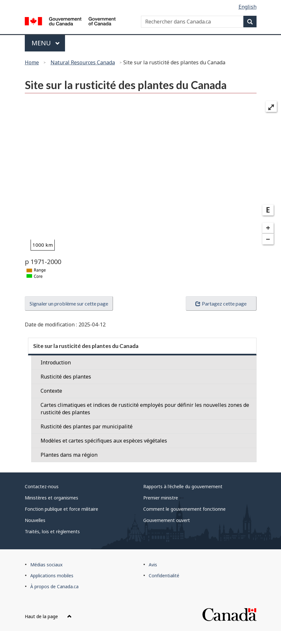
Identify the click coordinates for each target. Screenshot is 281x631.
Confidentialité (164, 575)
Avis (153, 565)
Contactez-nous (42, 486)
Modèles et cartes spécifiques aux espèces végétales (104, 440)
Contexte (51, 390)
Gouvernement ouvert (166, 520)
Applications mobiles (51, 575)
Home (32, 62)
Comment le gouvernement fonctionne (184, 509)
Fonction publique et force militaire (61, 509)
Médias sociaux (46, 565)
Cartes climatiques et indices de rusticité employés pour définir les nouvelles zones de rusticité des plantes (145, 408)
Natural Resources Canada (83, 62)
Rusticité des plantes (66, 376)
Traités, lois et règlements (52, 531)
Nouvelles (35, 520)
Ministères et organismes (51, 498)
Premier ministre (160, 498)
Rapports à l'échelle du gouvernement (182, 486)
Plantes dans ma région (69, 454)
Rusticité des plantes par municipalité (87, 426)
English (248, 6)
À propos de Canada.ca (54, 586)
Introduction (56, 362)
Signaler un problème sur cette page (69, 303)
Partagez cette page (220, 303)
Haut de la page (48, 616)
